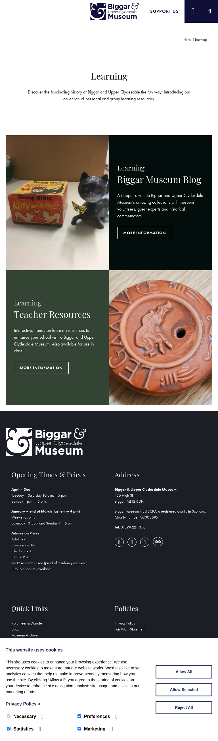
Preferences (93, 716)
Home (188, 39)
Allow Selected (184, 689)
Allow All (184, 671)
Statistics (20, 729)
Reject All (184, 707)
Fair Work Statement (130, 629)
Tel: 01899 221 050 (130, 527)
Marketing (91, 729)
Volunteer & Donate (26, 623)
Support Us (164, 11)
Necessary (21, 716)
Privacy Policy (125, 623)
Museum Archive (24, 635)
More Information (144, 232)
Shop (15, 629)
